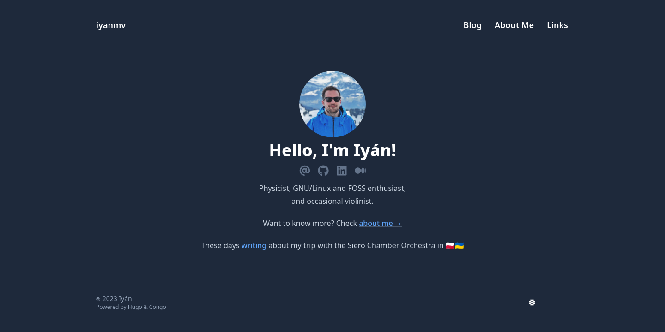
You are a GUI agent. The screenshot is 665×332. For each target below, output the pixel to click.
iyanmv (111, 24)
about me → (380, 223)
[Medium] (360, 168)
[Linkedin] (341, 168)
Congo (157, 307)
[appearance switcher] (532, 302)
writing (254, 245)
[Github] (323, 168)
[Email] (305, 168)
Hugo (135, 307)
